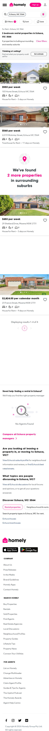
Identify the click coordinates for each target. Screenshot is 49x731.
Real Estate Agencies (12, 624)
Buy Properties (10, 604)
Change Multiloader (12, 673)
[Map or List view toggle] (43, 14)
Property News (10, 648)
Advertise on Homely (12, 678)
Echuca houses (9, 518)
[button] (24, 14)
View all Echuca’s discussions (15, 484)
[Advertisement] (24, 255)
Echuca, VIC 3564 (16, 29)
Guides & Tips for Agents (14, 688)
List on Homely (10, 668)
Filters (10, 21)
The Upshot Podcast (12, 693)
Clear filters (41, 41)
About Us (7, 564)
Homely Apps (9, 584)
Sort (25, 21)
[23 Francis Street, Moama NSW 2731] (24, 294)
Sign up (35, 5)
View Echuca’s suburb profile (15, 460)
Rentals (6, 609)
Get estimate (39, 54)
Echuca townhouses (12, 522)
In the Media (9, 574)
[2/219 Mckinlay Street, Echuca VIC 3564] (24, 127)
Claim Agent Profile (12, 683)
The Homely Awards (12, 697)
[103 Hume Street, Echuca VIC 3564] (24, 83)
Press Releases (9, 569)
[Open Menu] (5, 5)
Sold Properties (10, 614)
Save (40, 21)
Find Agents (8, 619)
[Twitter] (19, 720)
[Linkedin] (26, 720)
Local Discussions (11, 628)
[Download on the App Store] (11, 549)
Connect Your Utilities (13, 653)
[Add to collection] (45, 88)
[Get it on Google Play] (29, 549)
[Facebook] (6, 720)
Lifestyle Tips (9, 643)
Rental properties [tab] (13, 507)
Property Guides (10, 638)
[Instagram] (13, 720)
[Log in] (45, 5)
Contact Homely (10, 589)
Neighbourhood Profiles (14, 633)
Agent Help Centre (11, 702)
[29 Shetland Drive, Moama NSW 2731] (24, 215)
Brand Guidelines (11, 579)
